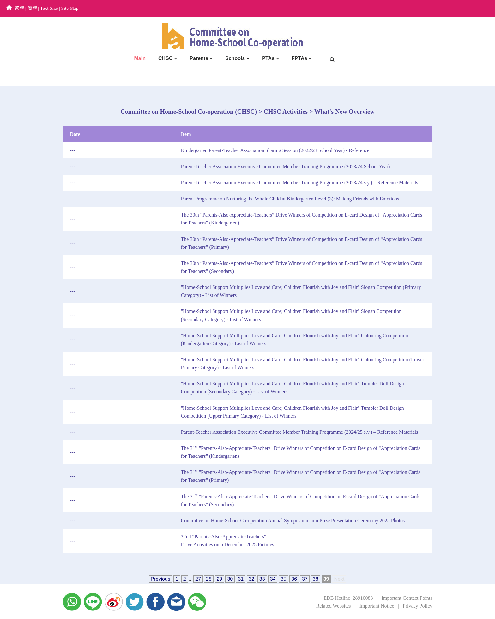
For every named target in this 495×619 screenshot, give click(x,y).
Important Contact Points (407, 598)
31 (241, 579)
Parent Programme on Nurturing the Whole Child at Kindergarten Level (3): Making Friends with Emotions (290, 198)
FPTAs (299, 58)
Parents (199, 58)
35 (283, 579)
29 (219, 579)
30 (230, 579)
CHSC (165, 58)
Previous (160, 579)
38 (315, 579)
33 (262, 579)
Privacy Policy (417, 606)
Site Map (70, 8)
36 (294, 579)
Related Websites (333, 606)
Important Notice (376, 606)
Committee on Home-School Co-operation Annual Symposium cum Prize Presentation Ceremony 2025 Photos (293, 520)
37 (305, 579)
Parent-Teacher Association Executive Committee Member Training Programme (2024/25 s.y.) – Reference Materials (299, 432)
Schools (235, 58)
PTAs (268, 58)
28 (209, 579)
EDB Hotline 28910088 (348, 598)
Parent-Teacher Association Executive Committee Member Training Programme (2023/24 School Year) (285, 166)
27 (198, 579)
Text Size (49, 8)
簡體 (32, 8)
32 (251, 579)
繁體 (19, 8)
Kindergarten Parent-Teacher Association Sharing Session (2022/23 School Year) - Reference (275, 150)
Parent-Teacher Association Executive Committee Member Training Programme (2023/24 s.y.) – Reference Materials (299, 182)
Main (140, 58)
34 (273, 579)
